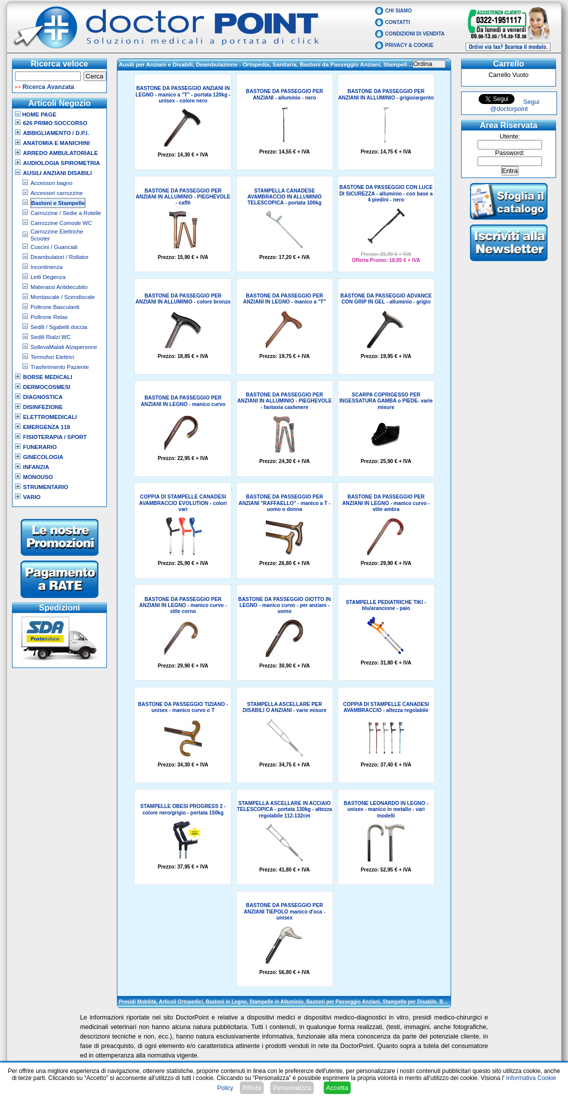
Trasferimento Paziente (59, 367)
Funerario (40, 447)
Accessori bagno (51, 183)
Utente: (510, 136)
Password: (510, 153)
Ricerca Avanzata (48, 87)
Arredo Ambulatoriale (60, 153)
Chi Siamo (398, 11)
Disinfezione (43, 407)
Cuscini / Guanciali (53, 247)
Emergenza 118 (46, 427)
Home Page (35, 115)
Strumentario (45, 487)
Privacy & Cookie (409, 45)
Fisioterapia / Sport (55, 437)
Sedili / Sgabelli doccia (58, 327)
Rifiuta (251, 1088)
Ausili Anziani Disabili (57, 173)
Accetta (337, 1088)
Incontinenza (46, 267)
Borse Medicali (47, 377)
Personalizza (292, 1088)
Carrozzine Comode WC (61, 223)
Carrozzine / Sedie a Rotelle (65, 213)
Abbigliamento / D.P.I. (56, 133)
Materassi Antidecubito (58, 287)
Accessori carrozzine (56, 193)
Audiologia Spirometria (61, 163)
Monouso (38, 477)
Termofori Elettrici (52, 357)
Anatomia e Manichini (56, 143)
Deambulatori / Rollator (59, 257)
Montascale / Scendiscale (62, 297)
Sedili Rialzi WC (50, 337)
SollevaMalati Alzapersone (63, 347)
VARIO (31, 497)
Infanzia (36, 467)
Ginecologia (43, 457)
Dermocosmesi (46, 387)
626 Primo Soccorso (55, 123)
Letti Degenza (47, 277)
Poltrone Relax (49, 317)
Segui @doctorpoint (514, 105)
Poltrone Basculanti (54, 307)
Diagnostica (43, 397)
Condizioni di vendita (415, 33)
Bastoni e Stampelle (58, 203)
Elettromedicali (50, 417)
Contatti (397, 22)
